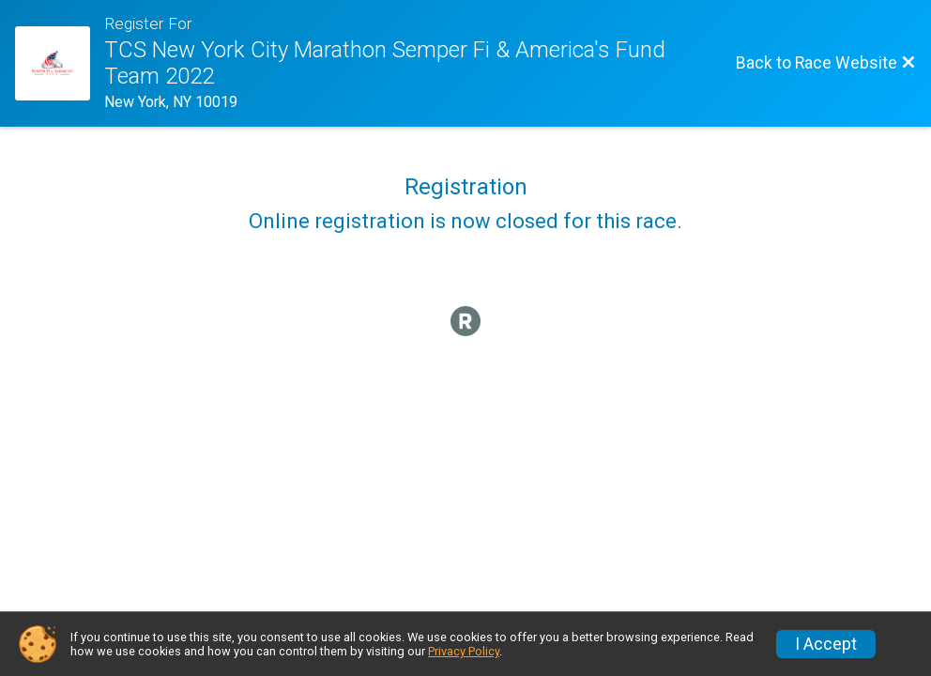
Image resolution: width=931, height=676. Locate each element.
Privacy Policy (463, 651)
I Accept (826, 644)
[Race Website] (59, 63)
